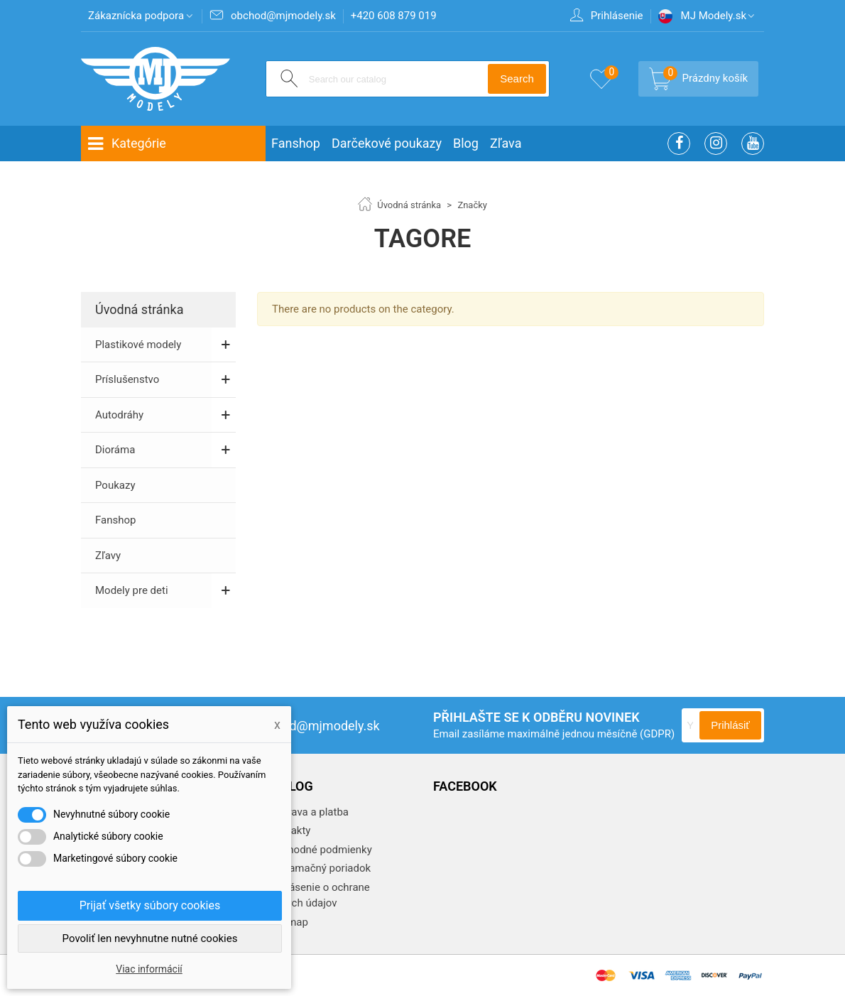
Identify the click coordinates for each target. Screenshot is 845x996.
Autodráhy (119, 414)
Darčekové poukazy (387, 143)
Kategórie (126, 144)
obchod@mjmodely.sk (304, 726)
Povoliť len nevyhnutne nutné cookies (150, 938)
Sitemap (287, 922)
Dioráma (115, 449)
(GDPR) (657, 733)
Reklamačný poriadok (318, 868)
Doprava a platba (307, 812)
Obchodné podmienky (319, 849)
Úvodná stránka (139, 309)
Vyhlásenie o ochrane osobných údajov (313, 895)
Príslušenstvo (127, 379)
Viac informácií (149, 969)
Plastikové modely (138, 344)
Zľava (506, 143)
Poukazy (115, 485)
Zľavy (108, 555)
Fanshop (295, 143)
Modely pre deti (131, 590)
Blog (466, 143)
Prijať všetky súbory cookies (150, 905)
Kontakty (288, 830)
